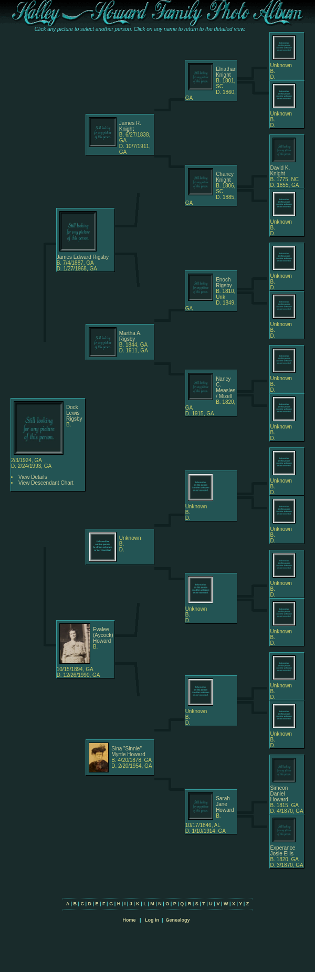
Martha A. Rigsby (130, 336)
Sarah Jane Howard (225, 804)
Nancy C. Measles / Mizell (225, 387)
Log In (152, 920)
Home (128, 920)
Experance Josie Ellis (282, 850)
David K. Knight (280, 170)
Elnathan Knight (226, 72)
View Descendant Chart (46, 483)
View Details (32, 477)
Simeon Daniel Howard (279, 793)
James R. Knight (130, 126)
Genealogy (178, 920)
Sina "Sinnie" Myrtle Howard (128, 751)
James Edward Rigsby (83, 257)
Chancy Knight (225, 177)
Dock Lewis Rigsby (74, 413)
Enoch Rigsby (224, 282)
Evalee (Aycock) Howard (103, 635)
